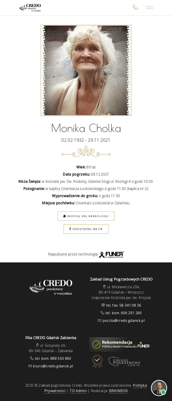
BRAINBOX (118, 390)
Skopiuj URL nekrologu (86, 216)
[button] (9, 377)
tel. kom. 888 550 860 (53, 358)
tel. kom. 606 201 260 (123, 312)
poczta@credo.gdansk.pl (124, 320)
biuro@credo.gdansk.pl (53, 366)
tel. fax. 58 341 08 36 (123, 305)
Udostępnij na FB (86, 229)
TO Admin (78, 390)
